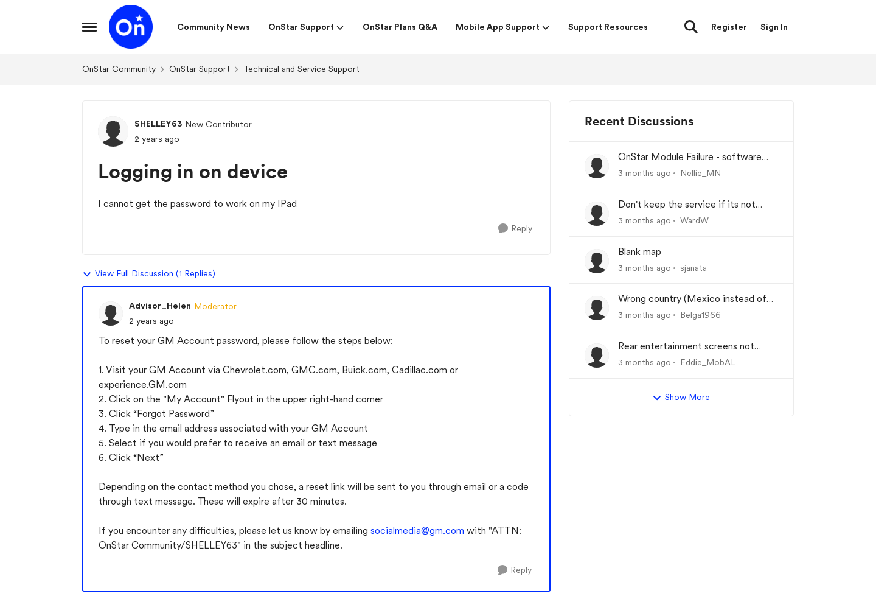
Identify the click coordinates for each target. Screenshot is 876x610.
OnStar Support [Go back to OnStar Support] (199, 69)
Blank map (639, 252)
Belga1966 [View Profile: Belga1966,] (700, 315)
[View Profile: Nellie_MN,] (597, 166)
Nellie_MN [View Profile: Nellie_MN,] (700, 173)
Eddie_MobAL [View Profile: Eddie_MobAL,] (707, 362)
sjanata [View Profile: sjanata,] (693, 267)
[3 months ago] (644, 173)
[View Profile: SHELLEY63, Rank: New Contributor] (113, 131)
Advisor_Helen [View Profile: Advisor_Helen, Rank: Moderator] (160, 305)
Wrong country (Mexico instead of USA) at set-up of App (692, 299)
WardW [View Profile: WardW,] (694, 220)
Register (729, 27)
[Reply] (515, 228)
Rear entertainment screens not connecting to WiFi (686, 346)
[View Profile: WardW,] (597, 214)
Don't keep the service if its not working (687, 204)
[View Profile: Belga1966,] (597, 308)
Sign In (774, 27)
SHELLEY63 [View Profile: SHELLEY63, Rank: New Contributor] (158, 123)
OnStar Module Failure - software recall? (690, 157)
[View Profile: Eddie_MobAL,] (597, 355)
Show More (681, 397)
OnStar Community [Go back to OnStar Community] (119, 69)
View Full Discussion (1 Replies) (148, 273)
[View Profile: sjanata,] (597, 261)
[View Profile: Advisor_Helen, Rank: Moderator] (111, 313)
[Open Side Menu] (89, 27)
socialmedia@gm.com (417, 530)
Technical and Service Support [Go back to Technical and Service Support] (301, 69)
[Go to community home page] (131, 27)
